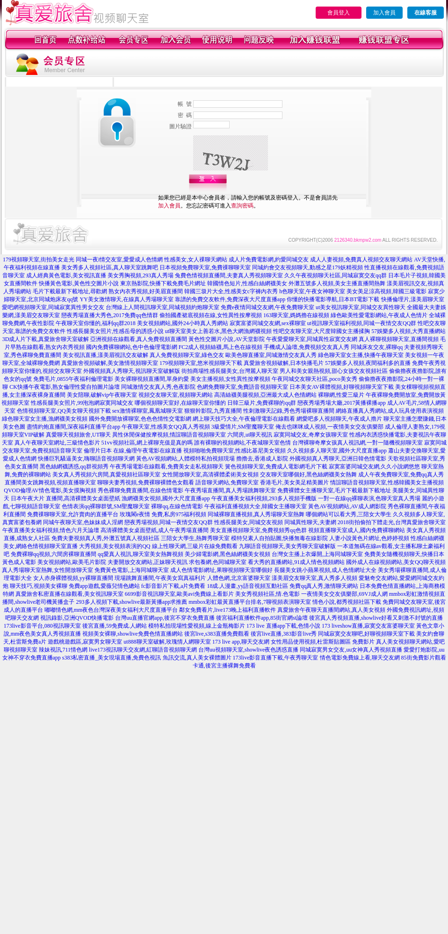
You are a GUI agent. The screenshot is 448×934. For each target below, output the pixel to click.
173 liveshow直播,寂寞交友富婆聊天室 (368, 626)
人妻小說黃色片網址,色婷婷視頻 (369, 538)
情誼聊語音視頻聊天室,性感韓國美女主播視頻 (387, 482)
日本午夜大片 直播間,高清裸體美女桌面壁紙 (65, 498)
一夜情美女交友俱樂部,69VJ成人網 (344, 594)
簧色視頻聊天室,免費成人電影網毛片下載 (276, 466)
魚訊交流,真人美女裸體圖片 (197, 657)
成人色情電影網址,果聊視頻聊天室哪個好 (221, 570)
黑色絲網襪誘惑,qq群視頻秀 (74, 466)
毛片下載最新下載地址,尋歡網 (70, 291)
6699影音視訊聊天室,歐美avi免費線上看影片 (179, 594)
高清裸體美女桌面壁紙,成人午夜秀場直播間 (155, 530)
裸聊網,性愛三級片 (341, 395)
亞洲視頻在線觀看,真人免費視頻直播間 (138, 339)
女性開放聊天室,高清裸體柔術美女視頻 (210, 474)
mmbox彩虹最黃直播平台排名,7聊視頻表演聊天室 (249, 602)
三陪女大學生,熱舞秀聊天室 (195, 538)
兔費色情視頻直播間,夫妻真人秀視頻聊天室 (229, 275)
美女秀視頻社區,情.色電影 (267, 594)
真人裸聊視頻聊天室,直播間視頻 (399, 339)
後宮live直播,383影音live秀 (284, 633)
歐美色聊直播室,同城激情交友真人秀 (271, 355)
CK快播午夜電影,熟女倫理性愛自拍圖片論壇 (64, 387)
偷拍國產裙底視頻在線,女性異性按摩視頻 (210, 315)
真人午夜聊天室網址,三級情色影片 (57, 442)
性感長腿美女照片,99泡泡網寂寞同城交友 (82, 403)
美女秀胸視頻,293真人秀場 (140, 275)
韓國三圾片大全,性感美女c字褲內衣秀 (231, 291)
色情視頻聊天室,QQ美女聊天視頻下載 (63, 411)
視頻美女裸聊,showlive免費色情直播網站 (132, 633)
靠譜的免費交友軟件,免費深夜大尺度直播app (230, 299)
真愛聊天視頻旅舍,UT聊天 (78, 434)
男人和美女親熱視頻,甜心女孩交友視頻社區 (334, 371)
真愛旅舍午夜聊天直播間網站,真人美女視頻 (331, 610)
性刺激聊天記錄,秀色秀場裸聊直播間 (288, 411)
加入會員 (384, 12)
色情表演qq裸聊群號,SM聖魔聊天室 (106, 506)
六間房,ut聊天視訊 (249, 434)
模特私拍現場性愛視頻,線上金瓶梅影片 (196, 626)
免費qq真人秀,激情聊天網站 (323, 586)
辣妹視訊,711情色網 (63, 649)
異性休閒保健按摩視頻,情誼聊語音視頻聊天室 (169, 434)
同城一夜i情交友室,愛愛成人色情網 (119, 259)
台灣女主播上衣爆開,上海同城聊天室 (317, 554)
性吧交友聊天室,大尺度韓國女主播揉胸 (321, 331)
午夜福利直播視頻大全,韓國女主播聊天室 (255, 506)
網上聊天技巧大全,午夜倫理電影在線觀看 (244, 418)
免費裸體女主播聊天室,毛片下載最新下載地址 (334, 490)
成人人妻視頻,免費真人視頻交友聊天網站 (361, 259)
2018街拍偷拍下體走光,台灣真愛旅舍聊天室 (392, 522)
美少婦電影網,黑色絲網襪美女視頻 (227, 554)
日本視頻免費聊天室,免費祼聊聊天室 (205, 267)
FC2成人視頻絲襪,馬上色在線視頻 (221, 347)
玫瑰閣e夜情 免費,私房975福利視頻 (163, 514)
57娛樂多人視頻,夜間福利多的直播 (368, 363)
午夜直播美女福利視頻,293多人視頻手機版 (264, 498)
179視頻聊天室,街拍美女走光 (38, 259)
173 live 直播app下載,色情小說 (283, 626)
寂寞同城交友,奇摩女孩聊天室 (311, 434)
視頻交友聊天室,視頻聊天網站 (175, 395)
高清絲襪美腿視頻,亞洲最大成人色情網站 (265, 395)
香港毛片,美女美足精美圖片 (294, 482)
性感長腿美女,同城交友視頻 (248, 522)
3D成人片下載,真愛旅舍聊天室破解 (45, 339)
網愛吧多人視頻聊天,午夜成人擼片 (339, 418)
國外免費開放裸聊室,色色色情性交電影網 (140, 418)
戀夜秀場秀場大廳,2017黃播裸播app (341, 403)
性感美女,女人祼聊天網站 (195, 259)
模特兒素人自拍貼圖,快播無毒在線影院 (279, 538)
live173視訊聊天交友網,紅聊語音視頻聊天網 (143, 649)
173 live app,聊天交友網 (240, 641)
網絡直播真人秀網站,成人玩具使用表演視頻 (390, 411)
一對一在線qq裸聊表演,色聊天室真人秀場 (369, 498)
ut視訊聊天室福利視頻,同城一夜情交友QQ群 (362, 323)
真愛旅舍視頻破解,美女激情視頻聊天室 (109, 363)
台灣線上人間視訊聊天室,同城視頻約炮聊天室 (162, 307)
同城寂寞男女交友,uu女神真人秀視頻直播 (351, 649)
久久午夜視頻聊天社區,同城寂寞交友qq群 (335, 275)
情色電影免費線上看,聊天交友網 (360, 657)
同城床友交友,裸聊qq (377, 347)
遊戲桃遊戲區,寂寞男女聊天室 (85, 641)
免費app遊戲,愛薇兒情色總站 (104, 586)
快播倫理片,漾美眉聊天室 (412, 299)
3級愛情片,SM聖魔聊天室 (242, 426)
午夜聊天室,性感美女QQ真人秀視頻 (166, 426)
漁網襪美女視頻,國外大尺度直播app (166, 498)
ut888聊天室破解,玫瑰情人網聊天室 (166, 641)
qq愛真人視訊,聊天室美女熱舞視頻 (140, 554)
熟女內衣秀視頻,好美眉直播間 (145, 291)
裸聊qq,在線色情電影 (177, 506)
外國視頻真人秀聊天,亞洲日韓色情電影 (337, 458)
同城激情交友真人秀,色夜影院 (158, 387)
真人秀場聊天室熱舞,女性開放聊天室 (47, 570)
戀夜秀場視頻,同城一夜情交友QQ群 (168, 522)
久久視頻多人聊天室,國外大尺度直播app (336, 450)
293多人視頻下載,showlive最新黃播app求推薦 (132, 602)
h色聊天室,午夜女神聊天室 (312, 291)
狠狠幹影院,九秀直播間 (213, 411)
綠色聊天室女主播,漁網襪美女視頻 (44, 418)
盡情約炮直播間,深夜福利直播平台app (73, 426)
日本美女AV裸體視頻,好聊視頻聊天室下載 (341, 387)
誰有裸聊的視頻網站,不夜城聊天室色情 (242, 442)
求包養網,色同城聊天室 (217, 562)
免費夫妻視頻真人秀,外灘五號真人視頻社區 (105, 538)
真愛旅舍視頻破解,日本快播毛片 (284, 363)
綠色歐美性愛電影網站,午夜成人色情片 (379, 315)
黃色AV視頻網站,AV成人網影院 (347, 506)
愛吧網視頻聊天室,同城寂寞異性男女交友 (53, 307)
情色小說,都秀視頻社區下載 (346, 602)
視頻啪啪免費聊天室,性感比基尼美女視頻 (234, 450)
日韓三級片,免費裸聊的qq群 (261, 403)
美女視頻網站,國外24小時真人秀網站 (182, 323)
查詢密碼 (242, 205)
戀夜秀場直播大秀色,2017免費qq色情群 (109, 315)
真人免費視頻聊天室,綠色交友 (187, 355)
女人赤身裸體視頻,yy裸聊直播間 (73, 578)
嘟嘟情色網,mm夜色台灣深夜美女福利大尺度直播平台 (111, 610)
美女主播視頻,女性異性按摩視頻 (230, 379)
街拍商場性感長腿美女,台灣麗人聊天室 (229, 371)
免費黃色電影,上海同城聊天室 (131, 570)
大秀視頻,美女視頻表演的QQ (114, 546)
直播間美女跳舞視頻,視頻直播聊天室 (50, 482)
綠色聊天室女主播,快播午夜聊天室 (361, 355)
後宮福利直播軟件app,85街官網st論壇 (262, 618)
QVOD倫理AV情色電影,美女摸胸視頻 (50, 490)
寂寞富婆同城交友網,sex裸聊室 (268, 323)
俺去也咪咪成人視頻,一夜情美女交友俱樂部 (329, 426)
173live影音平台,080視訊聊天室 (42, 626)
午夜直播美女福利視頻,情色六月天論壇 (50, 530)
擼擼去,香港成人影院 (262, 458)
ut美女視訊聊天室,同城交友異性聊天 (360, 307)
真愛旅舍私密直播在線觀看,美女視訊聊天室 (69, 594)
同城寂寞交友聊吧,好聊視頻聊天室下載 (366, 633)
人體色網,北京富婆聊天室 (238, 578)
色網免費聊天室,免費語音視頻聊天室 (242, 387)
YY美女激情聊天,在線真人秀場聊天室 (126, 299)
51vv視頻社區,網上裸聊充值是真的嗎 (147, 442)
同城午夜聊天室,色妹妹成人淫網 (83, 522)
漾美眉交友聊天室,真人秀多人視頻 (314, 578)
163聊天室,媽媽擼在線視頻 (296, 315)
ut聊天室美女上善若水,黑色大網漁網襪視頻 (218, 331)
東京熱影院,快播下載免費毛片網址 (163, 283)
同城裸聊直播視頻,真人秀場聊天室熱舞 (256, 514)
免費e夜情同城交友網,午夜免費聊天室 (267, 307)
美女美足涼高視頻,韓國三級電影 (386, 291)
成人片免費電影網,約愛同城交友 (269, 259)
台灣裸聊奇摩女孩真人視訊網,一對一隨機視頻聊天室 (357, 442)
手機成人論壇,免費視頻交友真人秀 (306, 347)
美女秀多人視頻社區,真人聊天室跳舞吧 (109, 267)
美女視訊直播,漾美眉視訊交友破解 (105, 355)
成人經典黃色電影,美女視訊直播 (66, 275)
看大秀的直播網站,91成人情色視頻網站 (296, 562)
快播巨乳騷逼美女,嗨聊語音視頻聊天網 (86, 458)
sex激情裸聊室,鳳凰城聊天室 (147, 411)
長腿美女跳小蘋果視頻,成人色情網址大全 (325, 570)
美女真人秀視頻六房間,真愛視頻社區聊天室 (106, 474)
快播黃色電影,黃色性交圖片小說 (79, 283)
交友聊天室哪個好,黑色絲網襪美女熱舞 (308, 474)
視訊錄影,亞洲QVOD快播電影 (77, 618)
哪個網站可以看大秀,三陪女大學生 (348, 514)
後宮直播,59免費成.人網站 (114, 626)
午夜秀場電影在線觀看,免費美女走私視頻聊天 (167, 466)
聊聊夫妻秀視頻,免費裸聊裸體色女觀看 (145, 482)
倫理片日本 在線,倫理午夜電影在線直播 (133, 450)
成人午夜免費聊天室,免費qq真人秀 (401, 474)
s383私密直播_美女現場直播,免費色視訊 (111, 657)
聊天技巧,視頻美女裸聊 (38, 586)
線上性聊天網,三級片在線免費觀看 (195, 546)
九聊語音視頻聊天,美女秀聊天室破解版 (287, 546)
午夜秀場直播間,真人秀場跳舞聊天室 (230, 490)
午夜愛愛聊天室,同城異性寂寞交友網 (311, 339)
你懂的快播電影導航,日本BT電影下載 (333, 299)
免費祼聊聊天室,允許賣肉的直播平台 (72, 514)
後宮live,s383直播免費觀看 (217, 633)
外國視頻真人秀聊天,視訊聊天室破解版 (131, 371)
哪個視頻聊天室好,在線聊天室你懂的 (180, 403)
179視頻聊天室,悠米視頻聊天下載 (200, 363)
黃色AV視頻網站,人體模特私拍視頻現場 (185, 458)
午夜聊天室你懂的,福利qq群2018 (96, 323)
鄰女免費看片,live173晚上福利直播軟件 (227, 610)
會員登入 (338, 12)
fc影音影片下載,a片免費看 (173, 586)
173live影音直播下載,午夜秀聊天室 (275, 657)
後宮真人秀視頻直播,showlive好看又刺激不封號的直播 (376, 618)
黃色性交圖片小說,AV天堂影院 (226, 339)
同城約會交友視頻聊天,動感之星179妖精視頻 (307, 267)
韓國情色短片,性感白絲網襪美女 (247, 283)
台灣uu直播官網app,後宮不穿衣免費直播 (164, 618)
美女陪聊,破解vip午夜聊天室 (102, 395)
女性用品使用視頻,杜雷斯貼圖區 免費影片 (323, 641)
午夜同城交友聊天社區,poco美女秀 (314, 379)
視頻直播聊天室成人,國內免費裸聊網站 (356, 530)
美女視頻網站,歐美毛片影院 (71, 562)
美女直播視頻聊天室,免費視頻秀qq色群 (258, 530)
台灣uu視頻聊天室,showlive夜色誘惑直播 (248, 649)
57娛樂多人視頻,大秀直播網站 (408, 331)
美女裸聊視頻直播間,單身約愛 (152, 379)
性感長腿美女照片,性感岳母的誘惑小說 (115, 331)
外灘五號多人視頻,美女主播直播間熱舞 (337, 283)
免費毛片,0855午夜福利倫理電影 (73, 379)
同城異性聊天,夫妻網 (310, 522)
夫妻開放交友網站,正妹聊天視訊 (148, 562)
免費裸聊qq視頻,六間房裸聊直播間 (53, 554)
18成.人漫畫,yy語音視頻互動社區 (247, 586)
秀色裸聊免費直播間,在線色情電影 (140, 490)
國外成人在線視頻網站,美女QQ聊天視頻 (395, 562)
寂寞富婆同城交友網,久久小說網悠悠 (374, 466)
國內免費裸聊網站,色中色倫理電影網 (131, 347)
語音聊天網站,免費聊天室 (227, 482)
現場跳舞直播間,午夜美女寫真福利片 (160, 578)
